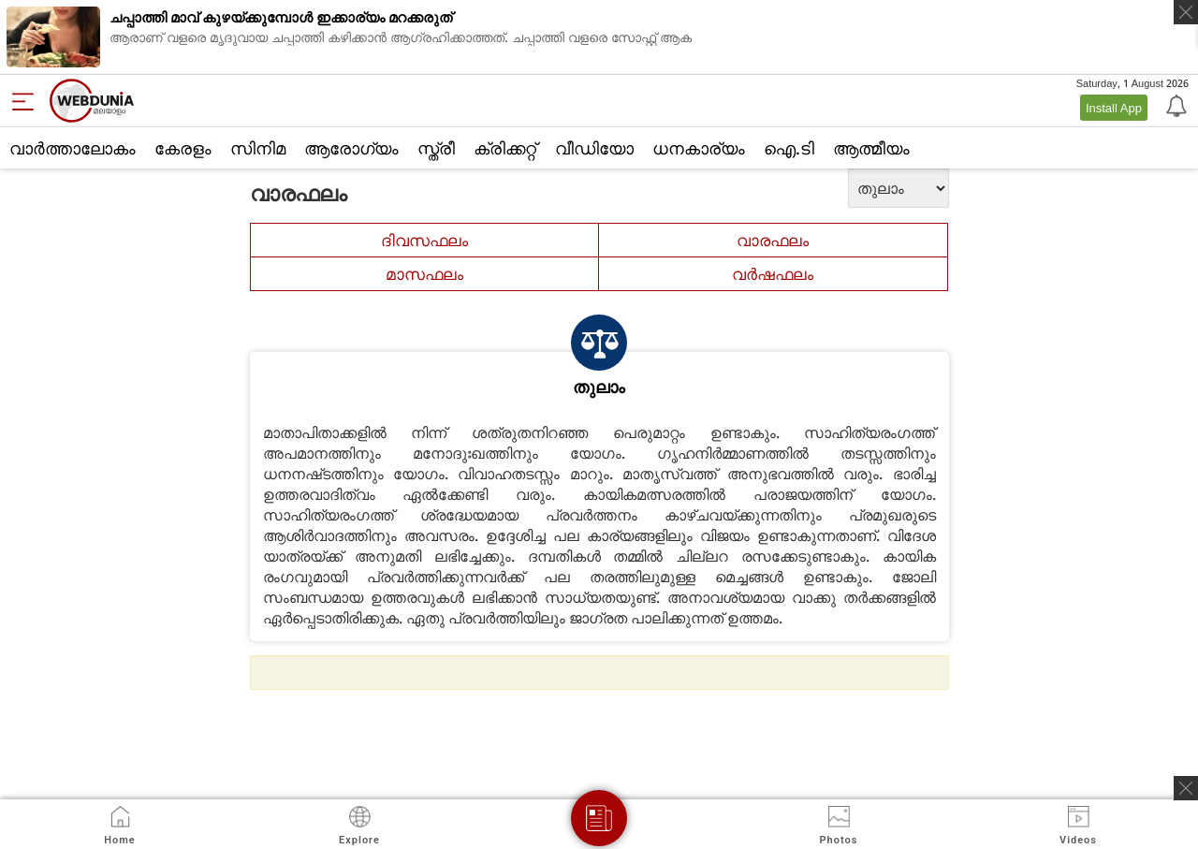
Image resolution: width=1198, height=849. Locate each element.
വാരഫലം (773, 240)
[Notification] (1175, 105)
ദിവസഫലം (424, 240)
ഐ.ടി (789, 148)
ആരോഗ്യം (351, 148)
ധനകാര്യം (698, 148)
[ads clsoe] (1186, 788)
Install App (1114, 107)
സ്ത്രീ (436, 148)
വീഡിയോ (594, 148)
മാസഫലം (424, 274)
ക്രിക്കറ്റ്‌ (505, 148)
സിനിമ (257, 148)
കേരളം (183, 148)
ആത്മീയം (871, 148)
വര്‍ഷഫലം (772, 274)
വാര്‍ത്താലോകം (72, 148)
